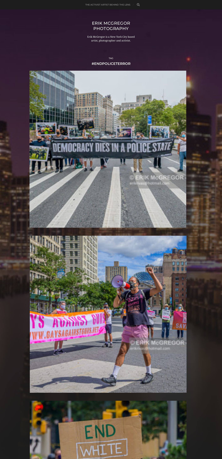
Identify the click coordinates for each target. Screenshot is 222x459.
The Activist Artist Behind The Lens (108, 4)
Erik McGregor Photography (111, 25)
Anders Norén (117, 445)
